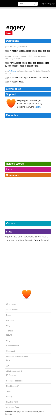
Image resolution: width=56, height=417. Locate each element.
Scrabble (38, 240)
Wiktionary (13, 71)
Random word (12, 402)
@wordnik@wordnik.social (17, 356)
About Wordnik (12, 310)
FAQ (8, 325)
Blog (8, 340)
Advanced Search (13, 407)
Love (8, 33)
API (7, 366)
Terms (8, 391)
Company (11, 304)
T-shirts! (9, 331)
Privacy (9, 397)
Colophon (10, 320)
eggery (37, 107)
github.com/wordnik (14, 371)
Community (11, 351)
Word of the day (12, 346)
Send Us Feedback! (14, 381)
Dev (8, 360)
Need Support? (12, 386)
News (9, 335)
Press (8, 315)
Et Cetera (11, 375)
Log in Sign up (47, 3)
